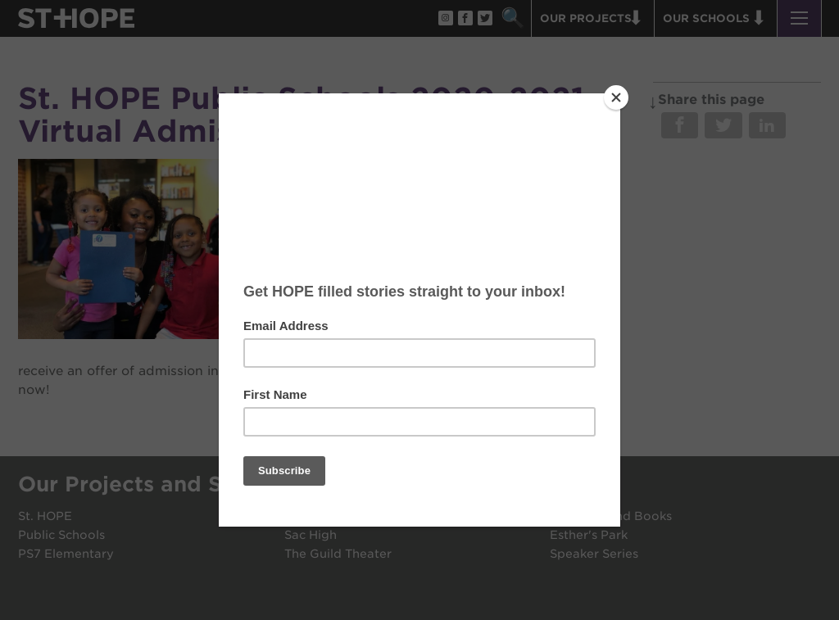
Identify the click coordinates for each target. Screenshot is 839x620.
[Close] (616, 97)
